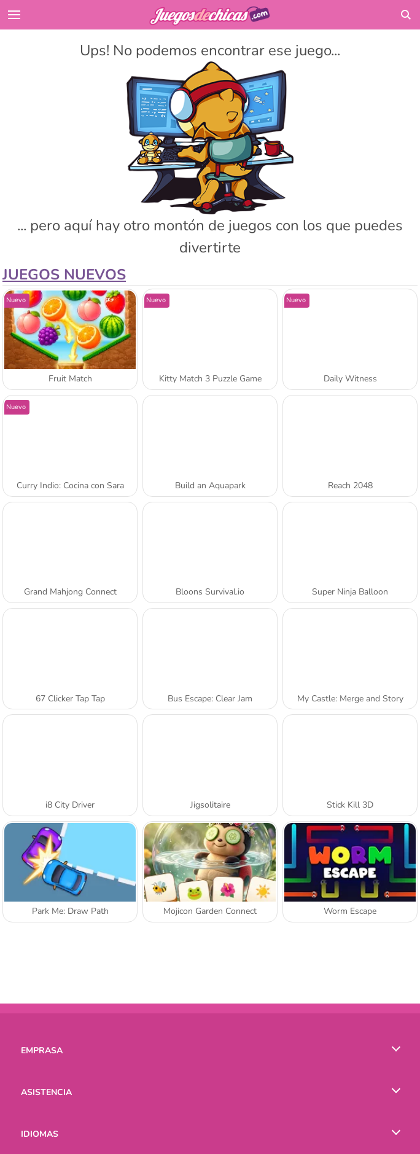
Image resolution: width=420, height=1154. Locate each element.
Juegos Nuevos (64, 274)
